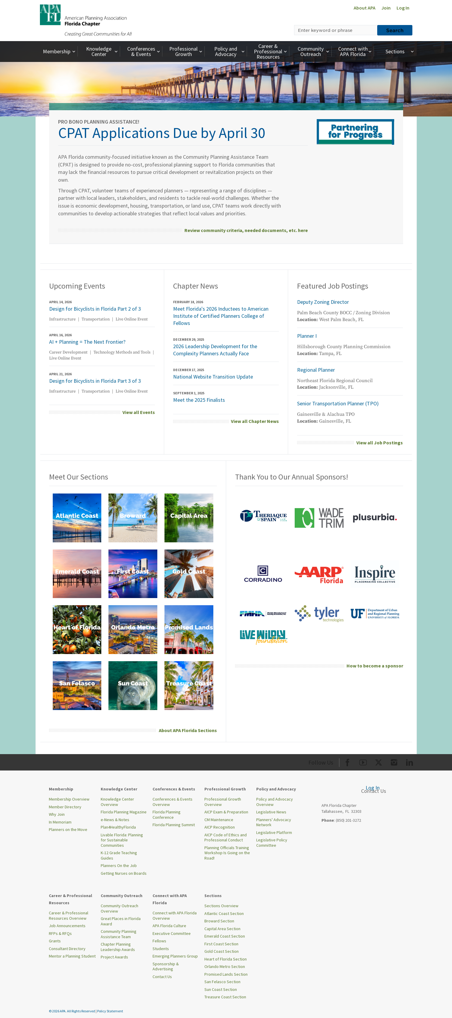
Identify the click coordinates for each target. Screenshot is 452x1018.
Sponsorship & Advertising (166, 966)
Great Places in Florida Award (121, 921)
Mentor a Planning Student (72, 956)
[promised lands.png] (188, 629)
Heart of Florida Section (225, 959)
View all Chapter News (255, 421)
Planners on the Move (68, 829)
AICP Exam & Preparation (226, 812)
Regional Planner (316, 369)
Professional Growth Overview (222, 801)
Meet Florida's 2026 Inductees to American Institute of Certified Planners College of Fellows (220, 315)
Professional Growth (186, 51)
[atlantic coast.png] (77, 517)
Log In (403, 8)
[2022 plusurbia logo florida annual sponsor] (375, 517)
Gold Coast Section (221, 951)
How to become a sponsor (375, 666)
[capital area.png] (188, 517)
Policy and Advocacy (230, 51)
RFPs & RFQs (60, 933)
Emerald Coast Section (224, 936)
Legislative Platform (274, 832)
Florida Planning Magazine (124, 812)
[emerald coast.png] (77, 573)
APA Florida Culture (169, 925)
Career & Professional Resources (271, 51)
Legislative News (271, 812)
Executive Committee (172, 933)
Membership (60, 51)
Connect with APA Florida (355, 51)
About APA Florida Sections (188, 730)
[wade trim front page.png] (319, 517)
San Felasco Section (222, 981)
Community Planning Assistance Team (118, 934)
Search (394, 30)
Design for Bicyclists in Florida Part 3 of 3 (95, 380)
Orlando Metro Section (224, 966)
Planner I (307, 335)
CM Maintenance (218, 819)
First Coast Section (221, 944)
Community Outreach (314, 51)
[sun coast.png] (132, 685)
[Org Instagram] (394, 761)
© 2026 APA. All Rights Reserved (72, 1011)
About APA (364, 8)
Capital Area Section (222, 928)
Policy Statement (110, 1011)
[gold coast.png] (188, 573)
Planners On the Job (119, 865)
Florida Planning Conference (167, 814)
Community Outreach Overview (119, 908)
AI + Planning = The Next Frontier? (87, 341)
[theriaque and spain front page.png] (263, 517)
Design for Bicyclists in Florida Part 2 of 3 (95, 308)
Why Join (57, 814)
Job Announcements (67, 925)
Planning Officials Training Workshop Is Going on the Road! (227, 853)
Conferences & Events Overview (172, 801)
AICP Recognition (219, 827)
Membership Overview (69, 799)
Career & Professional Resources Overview (68, 915)
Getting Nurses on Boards (124, 873)
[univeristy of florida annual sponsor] (375, 613)
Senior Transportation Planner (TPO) (338, 403)
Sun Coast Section (220, 989)
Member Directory (65, 807)
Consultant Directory (67, 948)
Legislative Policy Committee (271, 842)
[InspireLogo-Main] (375, 573)
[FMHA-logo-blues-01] (263, 613)
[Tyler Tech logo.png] (319, 613)
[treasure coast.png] (188, 685)
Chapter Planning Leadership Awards (118, 946)
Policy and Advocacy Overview (274, 801)
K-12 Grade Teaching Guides (119, 855)
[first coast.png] (132, 573)
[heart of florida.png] (77, 629)
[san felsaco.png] (77, 685)
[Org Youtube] (363, 761)
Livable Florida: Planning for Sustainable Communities (122, 840)
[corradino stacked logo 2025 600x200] (263, 573)
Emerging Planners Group (175, 956)
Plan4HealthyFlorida (118, 827)
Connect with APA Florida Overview (175, 915)
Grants (55, 941)
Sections (400, 51)
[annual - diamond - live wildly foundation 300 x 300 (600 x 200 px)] (263, 637)
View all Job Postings (379, 443)
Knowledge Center (102, 51)
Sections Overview (221, 905)
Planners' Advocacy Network (273, 822)
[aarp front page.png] (319, 573)
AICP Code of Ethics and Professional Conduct (225, 837)
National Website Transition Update (213, 376)
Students (161, 948)
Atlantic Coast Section (224, 913)
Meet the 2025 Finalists (199, 399)
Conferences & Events (144, 51)
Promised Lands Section (226, 974)
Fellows (159, 941)
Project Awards (114, 957)
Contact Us (162, 976)
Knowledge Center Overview (117, 801)
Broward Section (219, 921)
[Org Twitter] (378, 761)
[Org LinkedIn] (409, 761)
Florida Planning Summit (174, 824)
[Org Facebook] (347, 761)
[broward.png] (132, 517)
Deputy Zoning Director (323, 301)
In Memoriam (60, 822)
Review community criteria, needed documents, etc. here (246, 230)
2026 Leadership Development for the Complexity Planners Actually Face (215, 350)
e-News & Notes (115, 819)
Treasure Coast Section (225, 997)
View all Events (138, 412)
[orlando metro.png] (132, 629)
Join (386, 8)
